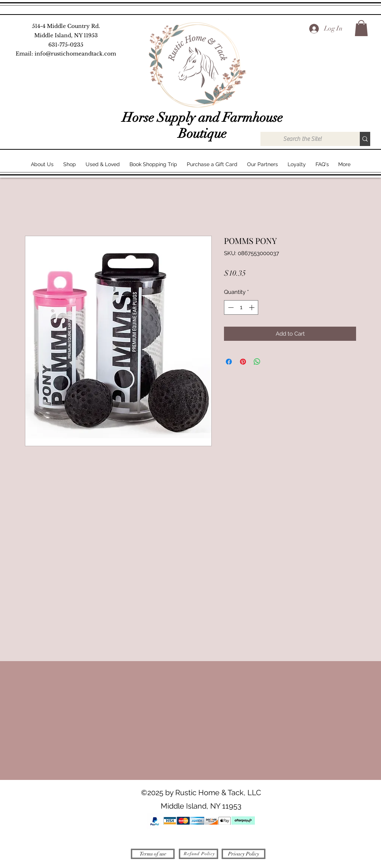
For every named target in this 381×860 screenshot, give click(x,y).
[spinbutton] (241, 307)
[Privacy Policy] (243, 854)
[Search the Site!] (302, 139)
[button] (361, 28)
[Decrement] (230, 307)
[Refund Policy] (198, 854)
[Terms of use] (153, 854)
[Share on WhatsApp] (257, 361)
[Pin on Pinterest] (242, 361)
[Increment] (252, 307)
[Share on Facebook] (228, 361)
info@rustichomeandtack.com (75, 53)
